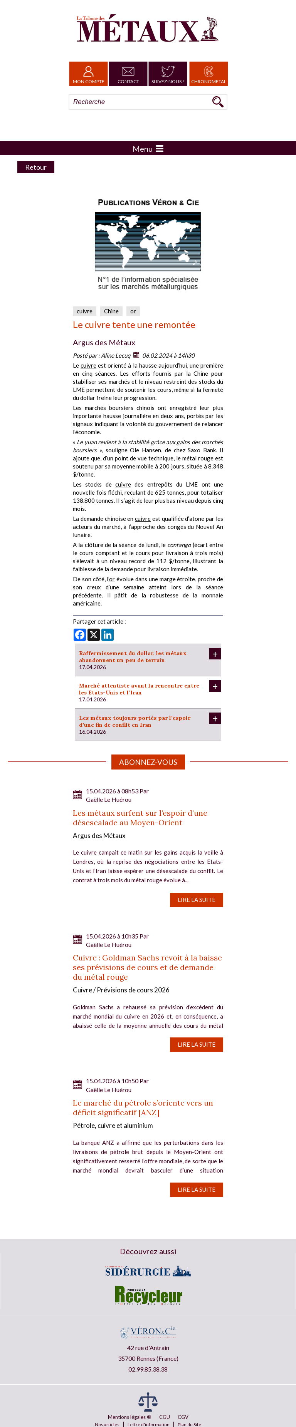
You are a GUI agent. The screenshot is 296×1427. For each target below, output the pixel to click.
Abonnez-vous (148, 762)
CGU (164, 1417)
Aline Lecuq (115, 355)
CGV (183, 1417)
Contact (128, 74)
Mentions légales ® (129, 1417)
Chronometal (208, 74)
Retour (36, 167)
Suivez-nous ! (167, 74)
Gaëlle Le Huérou (108, 799)
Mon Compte (88, 74)
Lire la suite (196, 899)
